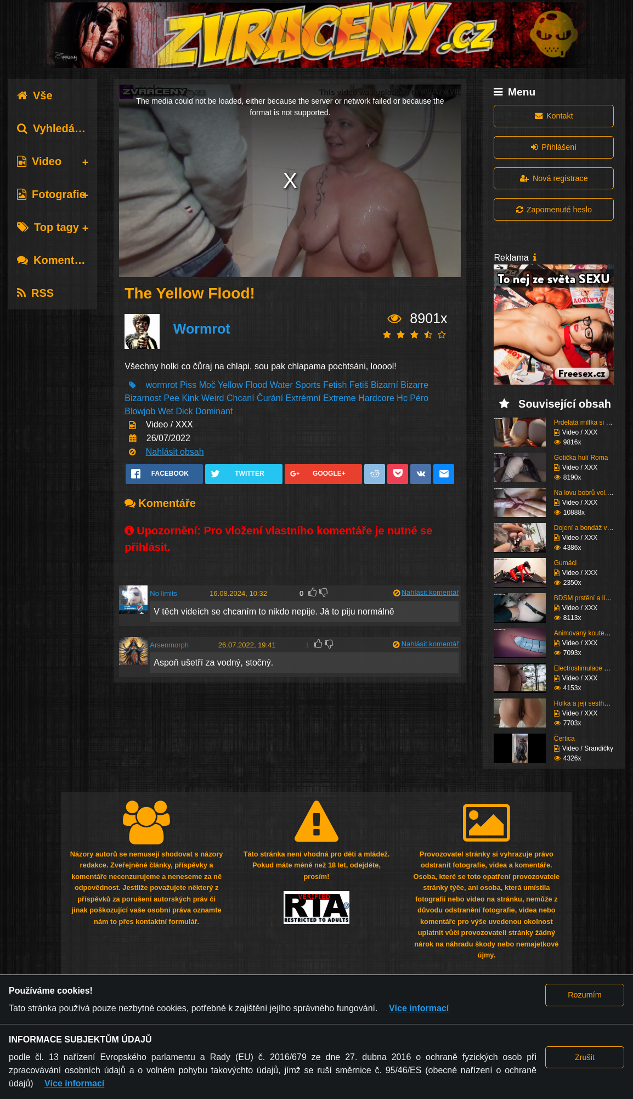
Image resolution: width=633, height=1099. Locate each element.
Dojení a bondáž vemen (589, 528)
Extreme (339, 398)
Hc (402, 398)
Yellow (230, 385)
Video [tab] (39, 161)
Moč (207, 385)
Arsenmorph (169, 645)
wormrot (162, 385)
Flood (256, 385)
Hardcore (376, 398)
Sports (307, 385)
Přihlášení (554, 147)
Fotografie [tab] (51, 194)
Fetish (335, 385)
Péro (419, 398)
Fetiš (359, 385)
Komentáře (54, 260)
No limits (163, 593)
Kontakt (554, 115)
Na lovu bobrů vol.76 (584, 493)
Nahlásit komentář (430, 592)
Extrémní (303, 398)
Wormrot (201, 328)
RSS (35, 293)
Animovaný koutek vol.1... (591, 633)
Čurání (270, 398)
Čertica (564, 738)
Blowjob (140, 411)
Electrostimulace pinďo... (590, 668)
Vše (35, 95)
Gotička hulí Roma (581, 457)
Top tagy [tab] (48, 227)
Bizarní (384, 385)
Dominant (214, 411)
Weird (212, 398)
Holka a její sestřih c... (586, 703)
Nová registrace (554, 178)
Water (281, 385)
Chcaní (241, 398)
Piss (188, 385)
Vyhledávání (57, 128)
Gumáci (565, 563)
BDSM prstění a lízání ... (589, 598)
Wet (165, 411)
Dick (184, 411)
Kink (190, 398)
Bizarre (414, 385)
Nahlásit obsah (175, 451)
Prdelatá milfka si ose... (588, 422)
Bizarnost (143, 398)
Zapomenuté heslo (554, 209)
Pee (171, 398)
